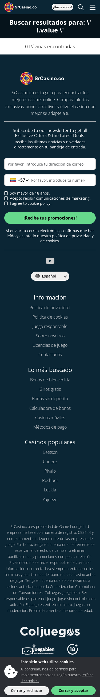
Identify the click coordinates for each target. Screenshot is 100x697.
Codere (50, 462)
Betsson (50, 452)
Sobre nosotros (50, 336)
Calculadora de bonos (50, 408)
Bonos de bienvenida (50, 380)
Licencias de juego (50, 345)
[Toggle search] (81, 7)
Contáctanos (50, 354)
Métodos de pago (50, 427)
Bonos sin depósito (50, 399)
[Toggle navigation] (92, 7)
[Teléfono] (50, 180)
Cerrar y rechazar (26, 690)
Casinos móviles (50, 418)
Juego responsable (50, 326)
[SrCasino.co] (26, 7)
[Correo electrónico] (50, 164)
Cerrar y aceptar (73, 690)
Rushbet (50, 480)
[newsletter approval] (6, 198)
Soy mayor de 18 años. (27, 193)
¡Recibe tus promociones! (50, 218)
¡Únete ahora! (62, 7)
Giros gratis (50, 389)
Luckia (50, 490)
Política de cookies (50, 317)
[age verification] (6, 193)
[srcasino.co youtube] (50, 261)
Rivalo (50, 471)
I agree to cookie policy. (27, 203)
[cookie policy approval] (6, 203)
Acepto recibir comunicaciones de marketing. (47, 198)
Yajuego (50, 499)
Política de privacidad (50, 308)
